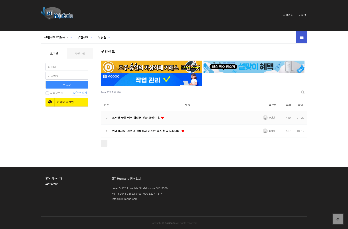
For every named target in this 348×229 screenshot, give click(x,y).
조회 (288, 105)
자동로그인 (54, 93)
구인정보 (83, 37)
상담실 (102, 37)
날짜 (300, 105)
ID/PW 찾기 (80, 92)
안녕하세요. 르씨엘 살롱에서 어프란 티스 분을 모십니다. (147, 131)
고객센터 (288, 15)
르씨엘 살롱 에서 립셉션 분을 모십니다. (136, 117)
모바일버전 (52, 184)
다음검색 (104, 143)
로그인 (302, 15)
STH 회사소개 (53, 178)
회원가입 (80, 53)
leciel (269, 117)
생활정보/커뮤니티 (56, 37)
